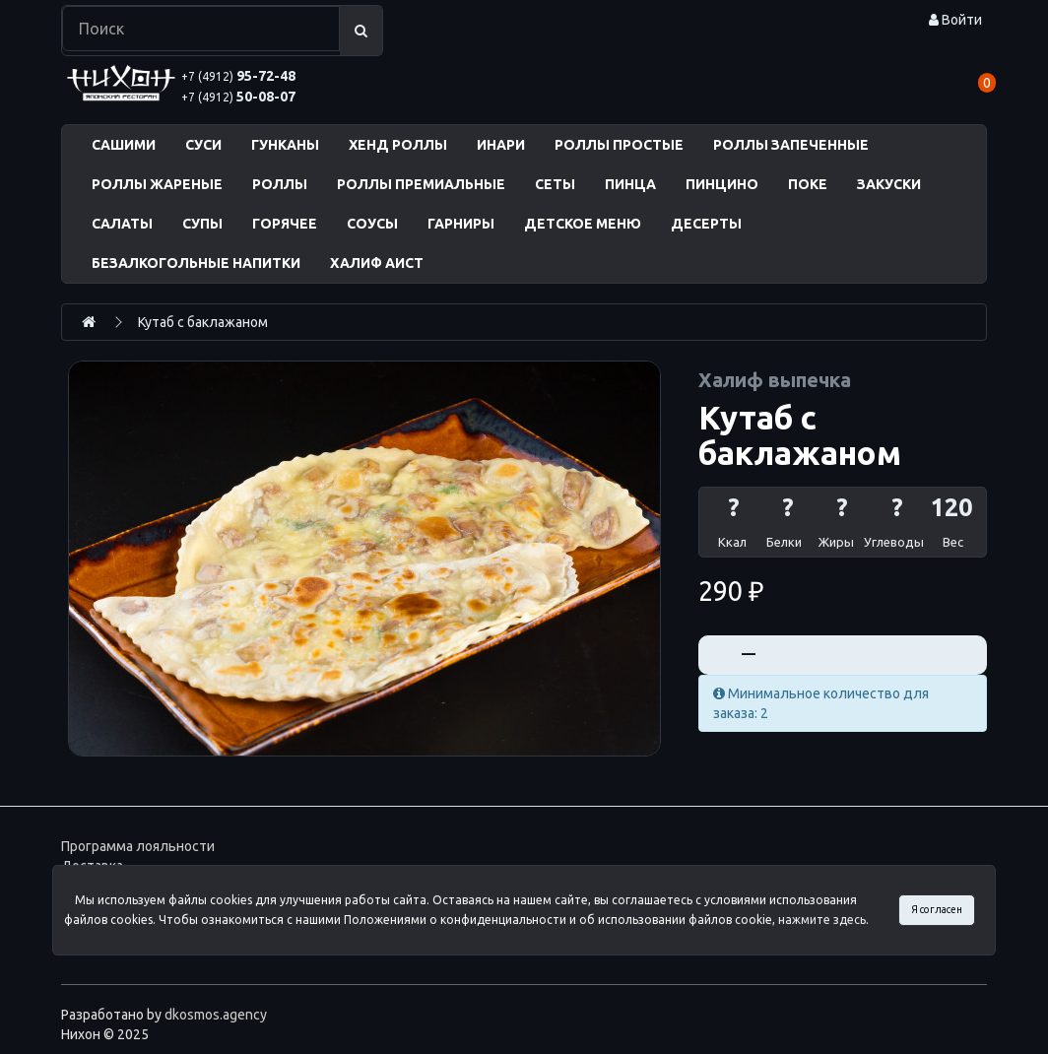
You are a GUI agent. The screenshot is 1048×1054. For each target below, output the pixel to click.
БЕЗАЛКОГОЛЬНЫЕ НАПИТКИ (196, 263)
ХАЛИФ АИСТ (377, 263)
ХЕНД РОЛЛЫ (398, 145)
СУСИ (203, 145)
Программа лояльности (138, 846)
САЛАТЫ (122, 223)
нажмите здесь (822, 919)
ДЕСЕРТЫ (706, 223)
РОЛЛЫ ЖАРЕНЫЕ (157, 184)
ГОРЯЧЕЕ (284, 223)
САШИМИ (124, 145)
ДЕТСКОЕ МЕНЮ (582, 223)
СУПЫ (202, 223)
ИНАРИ (501, 145)
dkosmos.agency (215, 1014)
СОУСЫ (372, 223)
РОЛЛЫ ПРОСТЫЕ (619, 145)
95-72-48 (238, 76)
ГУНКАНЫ (285, 145)
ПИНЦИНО (722, 184)
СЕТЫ (555, 184)
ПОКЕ (807, 184)
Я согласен (936, 909)
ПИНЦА (630, 184)
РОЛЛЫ (279, 184)
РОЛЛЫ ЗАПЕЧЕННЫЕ (791, 145)
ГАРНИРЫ (460, 223)
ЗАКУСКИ (889, 184)
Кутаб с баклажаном (203, 322)
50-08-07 (238, 96)
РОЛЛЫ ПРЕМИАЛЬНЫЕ (421, 184)
